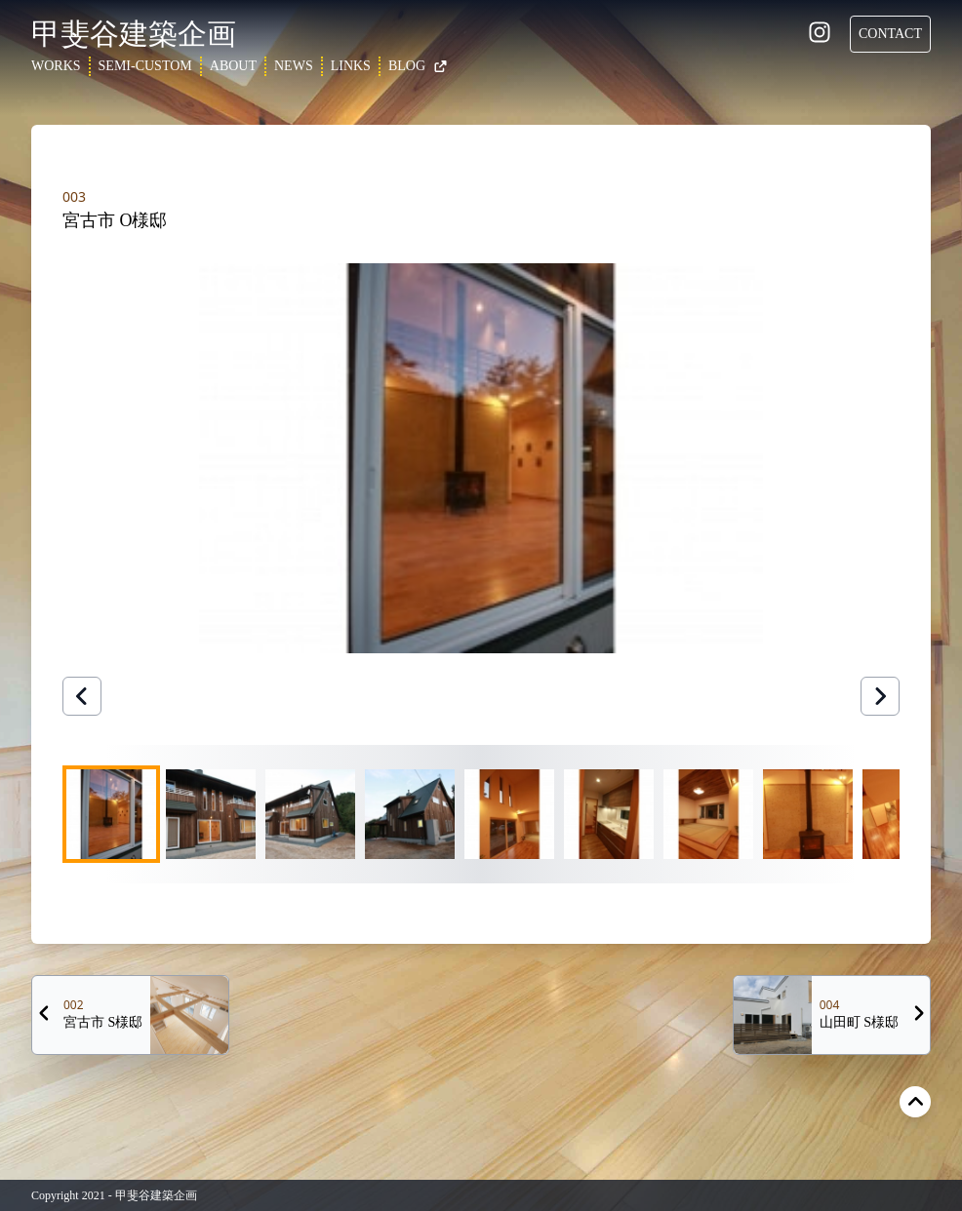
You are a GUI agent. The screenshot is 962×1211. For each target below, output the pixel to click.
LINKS (351, 66)
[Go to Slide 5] (509, 814)
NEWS (293, 66)
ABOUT (233, 66)
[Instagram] (819, 35)
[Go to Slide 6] (609, 814)
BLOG (418, 66)
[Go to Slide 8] (808, 814)
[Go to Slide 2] (211, 814)
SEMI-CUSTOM (145, 66)
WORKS (56, 66)
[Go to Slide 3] (310, 814)
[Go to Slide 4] (410, 814)
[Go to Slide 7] (708, 814)
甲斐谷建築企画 (133, 34)
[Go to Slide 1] (111, 814)
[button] (481, 458)
